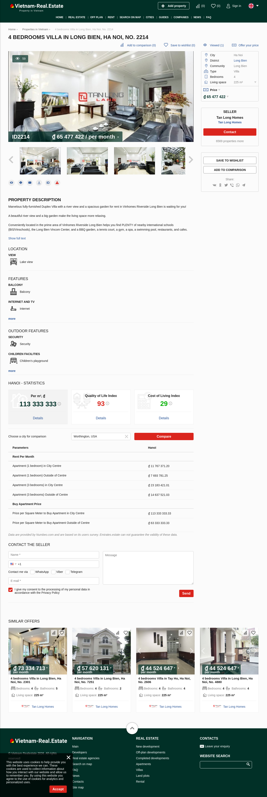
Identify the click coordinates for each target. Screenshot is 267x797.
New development (147, 743)
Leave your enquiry (217, 743)
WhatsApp (42, 568)
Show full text (17, 235)
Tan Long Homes (230, 121)
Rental (140, 778)
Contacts (78, 778)
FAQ (75, 766)
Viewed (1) (217, 45)
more (11, 315)
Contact (230, 130)
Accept (58, 789)
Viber (59, 568)
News (75, 772)
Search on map (82, 760)
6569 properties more (230, 139)
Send (186, 590)
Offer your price (249, 45)
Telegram (77, 568)
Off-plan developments (150, 749)
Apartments (143, 760)
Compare (164, 433)
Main (75, 743)
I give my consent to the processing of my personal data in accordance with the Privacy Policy (52, 587)
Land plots (143, 772)
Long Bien (240, 60)
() (203, 6)
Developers (79, 749)
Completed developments (152, 755)
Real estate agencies (85, 755)
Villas (139, 766)
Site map (78, 784)
